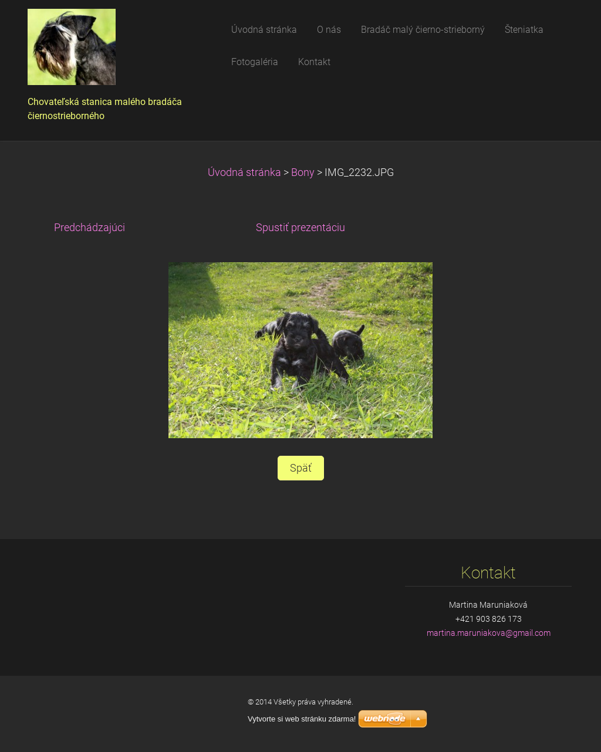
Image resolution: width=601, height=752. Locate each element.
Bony (303, 172)
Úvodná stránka (244, 172)
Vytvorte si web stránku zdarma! (302, 718)
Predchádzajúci (89, 227)
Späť (301, 468)
